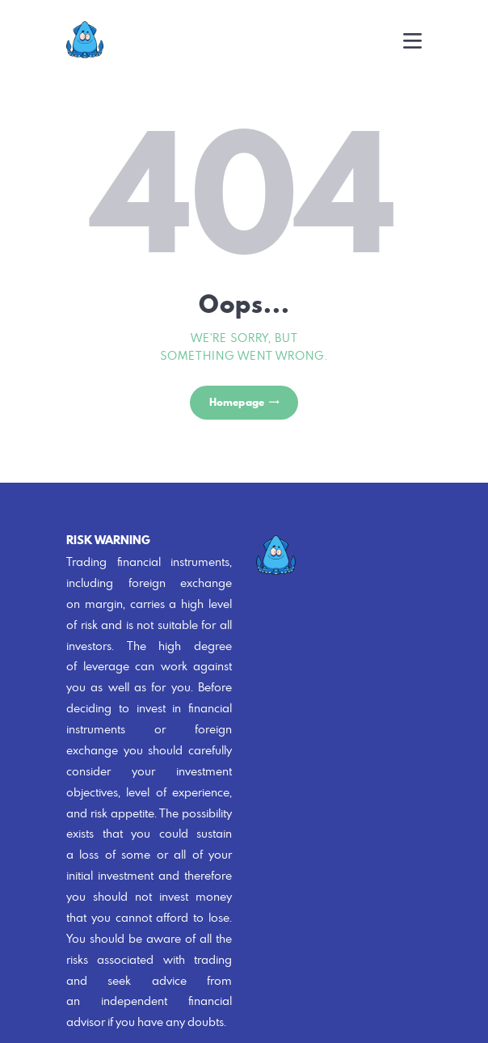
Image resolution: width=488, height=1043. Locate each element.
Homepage (237, 402)
